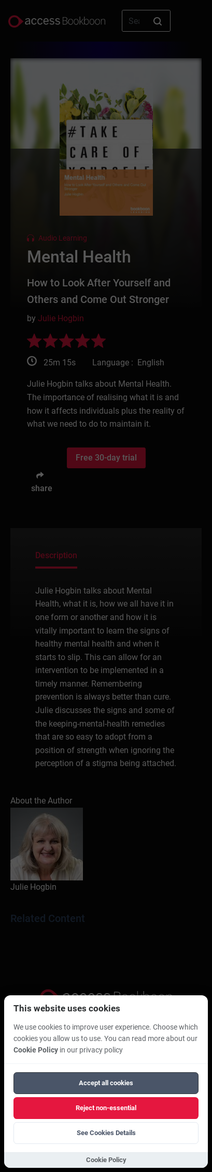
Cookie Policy (35, 1050)
